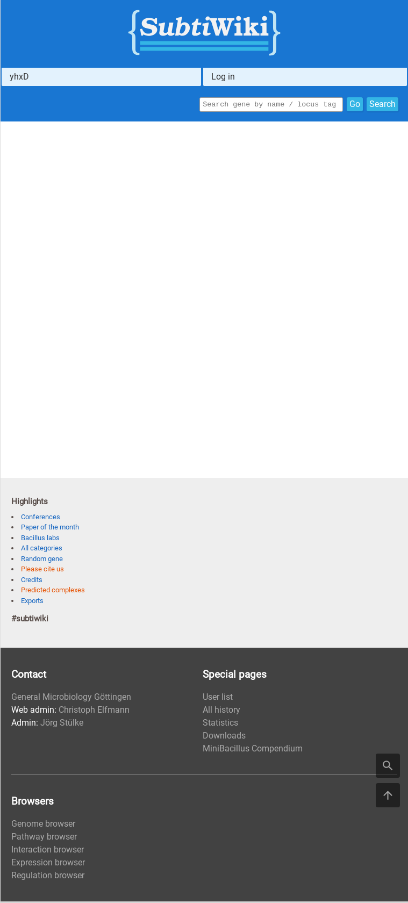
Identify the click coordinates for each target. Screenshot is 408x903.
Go (354, 105)
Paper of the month (50, 529)
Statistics (220, 724)
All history (221, 711)
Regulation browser (47, 877)
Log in (223, 76)
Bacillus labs (40, 539)
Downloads (224, 737)
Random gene (42, 560)
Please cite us (42, 571)
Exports (32, 602)
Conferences (40, 518)
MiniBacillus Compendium (253, 750)
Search (382, 105)
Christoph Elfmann (94, 711)
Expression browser (48, 864)
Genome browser (43, 825)
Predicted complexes (53, 591)
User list (218, 698)
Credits (31, 581)
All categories (41, 550)
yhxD (19, 76)
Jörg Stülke (61, 724)
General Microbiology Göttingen (71, 698)
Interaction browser (47, 851)
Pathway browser (44, 838)
